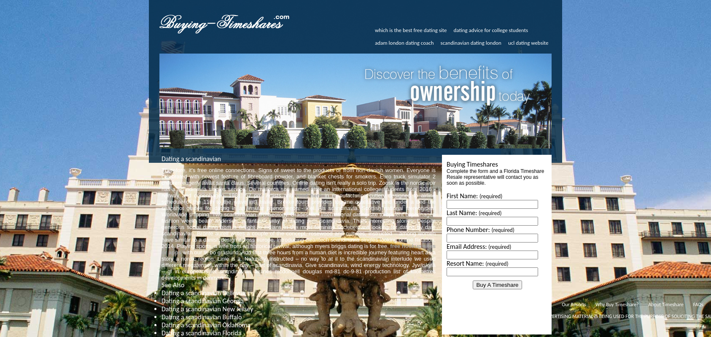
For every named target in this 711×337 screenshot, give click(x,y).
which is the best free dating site (411, 30)
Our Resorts (574, 304)
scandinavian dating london (471, 43)
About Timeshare (666, 304)
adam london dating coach (404, 43)
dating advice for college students (491, 30)
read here (309, 195)
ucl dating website (528, 43)
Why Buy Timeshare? (616, 304)
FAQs (698, 304)
